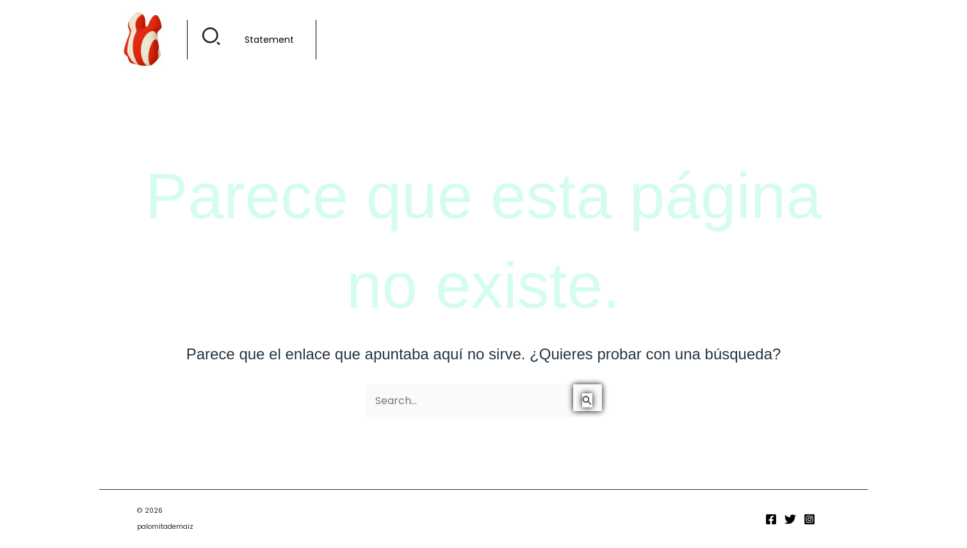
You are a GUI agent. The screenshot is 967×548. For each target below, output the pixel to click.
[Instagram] (809, 519)
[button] (211, 40)
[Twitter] (790, 519)
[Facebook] (771, 519)
